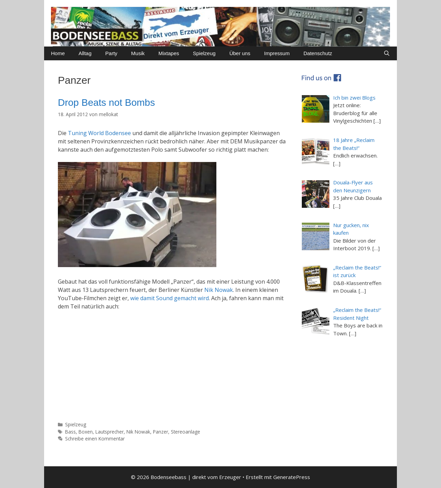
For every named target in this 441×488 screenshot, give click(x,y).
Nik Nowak (218, 290)
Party (111, 53)
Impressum (277, 53)
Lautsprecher (109, 431)
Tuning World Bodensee (99, 133)
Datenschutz (318, 53)
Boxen (86, 431)
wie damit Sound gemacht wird (169, 298)
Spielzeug (204, 53)
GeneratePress (291, 477)
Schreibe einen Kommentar (95, 438)
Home (58, 53)
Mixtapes (168, 53)
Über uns (239, 53)
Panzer (160, 431)
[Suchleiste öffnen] (387, 53)
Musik (138, 53)
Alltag (85, 53)
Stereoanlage (185, 431)
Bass (70, 431)
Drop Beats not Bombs (106, 102)
